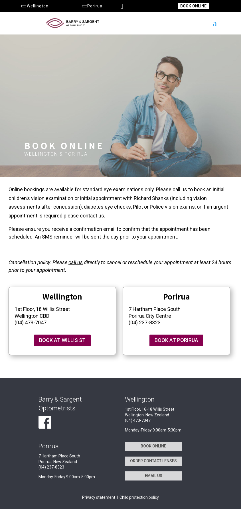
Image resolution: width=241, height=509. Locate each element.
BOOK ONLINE (193, 6)
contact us (92, 216)
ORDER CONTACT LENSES (153, 461)
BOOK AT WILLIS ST (62, 340)
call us (75, 262)
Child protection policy (139, 497)
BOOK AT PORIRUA (176, 340)
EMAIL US (153, 475)
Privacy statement (98, 497)
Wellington (34, 6)
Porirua (91, 6)
